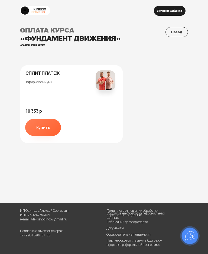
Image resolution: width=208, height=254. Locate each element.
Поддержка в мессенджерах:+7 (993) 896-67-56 (41, 233)
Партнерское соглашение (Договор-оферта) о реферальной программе (134, 242)
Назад (176, 32)
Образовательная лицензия (128, 234)
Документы (115, 228)
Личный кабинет (170, 11)
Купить (43, 127)
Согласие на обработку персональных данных (136, 215)
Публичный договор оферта (127, 222)
